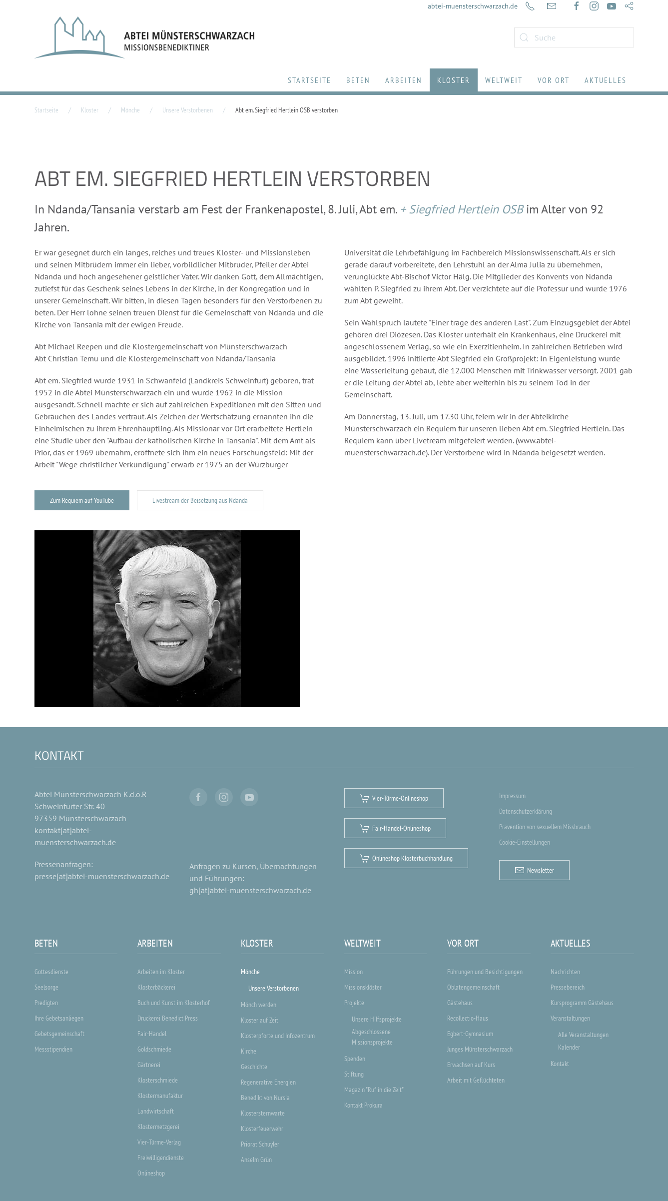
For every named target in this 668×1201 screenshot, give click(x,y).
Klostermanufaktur (160, 1095)
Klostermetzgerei (158, 1126)
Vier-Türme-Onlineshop (394, 798)
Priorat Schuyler (260, 1144)
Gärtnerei (148, 1064)
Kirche (248, 1051)
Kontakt (560, 1063)
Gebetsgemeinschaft (59, 1033)
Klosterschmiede (157, 1080)
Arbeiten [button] (403, 80)
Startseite (309, 80)
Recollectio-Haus (467, 1018)
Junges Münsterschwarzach (480, 1049)
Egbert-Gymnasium (470, 1033)
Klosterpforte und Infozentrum (278, 1035)
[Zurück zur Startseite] (144, 37)
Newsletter (534, 870)
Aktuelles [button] (606, 80)
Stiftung (354, 1074)
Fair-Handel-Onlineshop (395, 828)
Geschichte (254, 1066)
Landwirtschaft (155, 1111)
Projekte (354, 1002)
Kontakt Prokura (363, 1105)
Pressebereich (568, 987)
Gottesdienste (51, 971)
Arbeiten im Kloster (161, 971)
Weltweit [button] (504, 80)
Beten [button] (358, 80)
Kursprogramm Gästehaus (582, 1002)
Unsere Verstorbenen (273, 988)
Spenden (354, 1058)
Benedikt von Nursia (265, 1097)
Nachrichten (565, 971)
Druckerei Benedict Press (167, 1018)
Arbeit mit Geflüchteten (476, 1080)
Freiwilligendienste (160, 1157)
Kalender (569, 1047)
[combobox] (574, 37)
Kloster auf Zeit (259, 1020)
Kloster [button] (453, 80)
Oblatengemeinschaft (473, 987)
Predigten (46, 1002)
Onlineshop (151, 1173)
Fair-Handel (151, 1033)
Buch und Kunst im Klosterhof (173, 1002)
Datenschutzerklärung (525, 811)
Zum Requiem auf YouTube (82, 500)
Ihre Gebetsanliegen (58, 1018)
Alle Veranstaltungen (583, 1034)
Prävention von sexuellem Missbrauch (545, 826)
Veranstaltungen (570, 1018)
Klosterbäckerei (156, 987)
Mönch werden (258, 1004)
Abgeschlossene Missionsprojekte (372, 1037)
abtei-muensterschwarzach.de (473, 5)
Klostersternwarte (263, 1113)
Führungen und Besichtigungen (485, 971)
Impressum (512, 795)
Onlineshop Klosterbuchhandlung (406, 858)
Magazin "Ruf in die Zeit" (374, 1089)
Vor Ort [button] (554, 80)
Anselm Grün (256, 1159)
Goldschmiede (154, 1049)
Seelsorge (46, 987)
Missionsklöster (363, 987)
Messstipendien (53, 1049)
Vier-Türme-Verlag (159, 1142)
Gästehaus (460, 1002)
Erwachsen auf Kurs (471, 1064)
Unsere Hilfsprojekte (377, 1019)
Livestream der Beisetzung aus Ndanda (200, 500)
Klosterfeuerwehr (262, 1128)
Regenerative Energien (268, 1082)
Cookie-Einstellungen (524, 842)
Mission (353, 971)
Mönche (250, 971)
